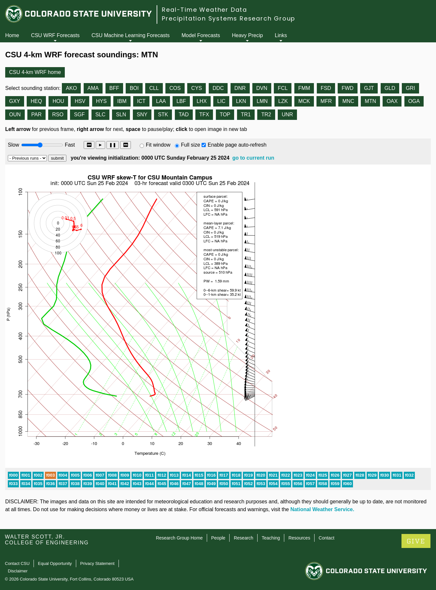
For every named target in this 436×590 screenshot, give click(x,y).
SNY (142, 114)
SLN (121, 114)
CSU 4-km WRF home (35, 72)
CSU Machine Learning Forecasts (130, 35)
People (218, 537)
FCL (283, 88)
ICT (141, 101)
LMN (262, 101)
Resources (299, 537)
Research (243, 537)
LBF (181, 101)
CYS (196, 88)
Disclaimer (18, 570)
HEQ (36, 101)
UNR (287, 114)
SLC (100, 114)
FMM (304, 88)
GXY (14, 101)
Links (281, 35)
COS (175, 88)
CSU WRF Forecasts (55, 35)
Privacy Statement (97, 563)
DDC (218, 88)
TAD (184, 114)
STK (163, 114)
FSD (326, 88)
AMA (93, 88)
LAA (161, 101)
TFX (204, 114)
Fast (69, 145)
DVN (261, 88)
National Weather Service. (322, 509)
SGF (79, 114)
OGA (414, 101)
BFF (114, 88)
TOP (225, 114)
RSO (57, 114)
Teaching (271, 537)
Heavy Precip (247, 35)
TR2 (266, 114)
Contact (326, 537)
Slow (13, 145)
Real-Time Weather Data (204, 10)
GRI (410, 88)
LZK (283, 101)
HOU (58, 101)
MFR (326, 101)
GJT (369, 88)
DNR (240, 88)
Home (12, 35)
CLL (154, 88)
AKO (71, 88)
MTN (370, 101)
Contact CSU (17, 563)
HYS (101, 101)
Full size (190, 145)
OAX (392, 101)
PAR (36, 114)
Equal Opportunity (55, 563)
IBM (121, 101)
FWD (347, 88)
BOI (134, 88)
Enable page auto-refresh (237, 145)
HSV (80, 101)
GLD (390, 88)
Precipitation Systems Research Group (228, 18)
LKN (241, 101)
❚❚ (112, 144)
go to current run (253, 158)
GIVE (416, 541)
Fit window (158, 145)
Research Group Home (179, 537)
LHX (202, 101)
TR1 (246, 114)
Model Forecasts (201, 35)
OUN (15, 114)
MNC (348, 101)
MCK (304, 101)
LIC (221, 101)
